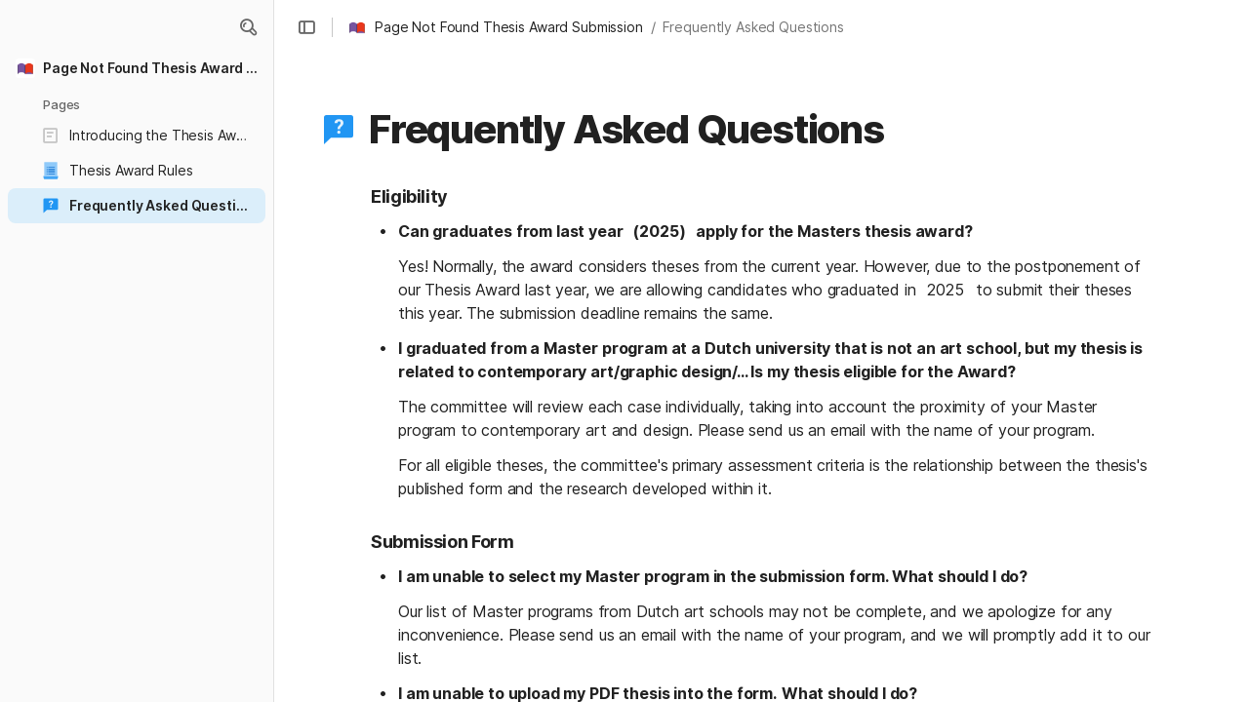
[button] (248, 27)
